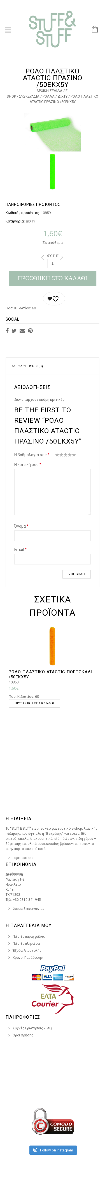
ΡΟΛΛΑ (49, 96)
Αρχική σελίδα (49, 91)
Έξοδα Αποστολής (27, 951)
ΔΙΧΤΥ (62, 96)
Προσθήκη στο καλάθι (52, 278)
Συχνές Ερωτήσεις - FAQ (32, 1028)
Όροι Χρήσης (23, 1035)
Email (20, 549)
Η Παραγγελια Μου (29, 925)
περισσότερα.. (24, 858)
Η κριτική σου (27, 464)
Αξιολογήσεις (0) (27, 366)
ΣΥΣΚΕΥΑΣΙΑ (29, 96)
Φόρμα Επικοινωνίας (29, 909)
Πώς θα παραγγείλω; (29, 937)
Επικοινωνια (21, 864)
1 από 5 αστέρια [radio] (57, 456)
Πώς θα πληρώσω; (27, 944)
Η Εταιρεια (18, 818)
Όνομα (21, 526)
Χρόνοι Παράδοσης (28, 958)
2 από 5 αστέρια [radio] (59, 456)
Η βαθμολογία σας (32, 455)
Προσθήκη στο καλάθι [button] (34, 703)
